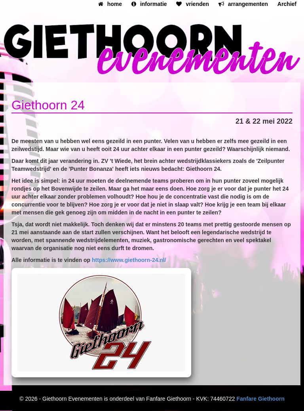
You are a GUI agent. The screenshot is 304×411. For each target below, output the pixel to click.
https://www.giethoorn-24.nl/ (129, 260)
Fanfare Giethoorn (260, 399)
